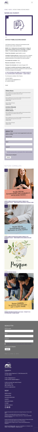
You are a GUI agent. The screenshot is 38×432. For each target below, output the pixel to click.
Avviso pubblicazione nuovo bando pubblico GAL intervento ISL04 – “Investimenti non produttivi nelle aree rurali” (18, 93)
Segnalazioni (8, 395)
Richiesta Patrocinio (10, 397)
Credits (17, 353)
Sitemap (7, 403)
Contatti (7, 399)
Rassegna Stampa (9, 401)
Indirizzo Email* (9, 136)
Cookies (11, 353)
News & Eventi (8, 393)
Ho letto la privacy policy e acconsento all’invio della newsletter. (19, 152)
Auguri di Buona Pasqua (10, 102)
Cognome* (8, 146)
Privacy (6, 353)
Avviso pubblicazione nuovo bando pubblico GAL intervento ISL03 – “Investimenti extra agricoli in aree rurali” (18, 98)
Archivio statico (9, 405)
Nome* (7, 141)
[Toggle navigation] (32, 2)
